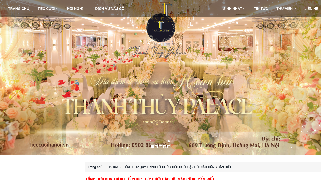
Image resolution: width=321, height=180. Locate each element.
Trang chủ (18, 9)
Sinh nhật (234, 9)
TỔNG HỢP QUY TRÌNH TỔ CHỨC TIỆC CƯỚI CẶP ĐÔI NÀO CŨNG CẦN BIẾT (177, 167)
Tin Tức (261, 9)
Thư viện (286, 9)
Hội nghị (77, 9)
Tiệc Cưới (48, 9)
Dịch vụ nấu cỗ (109, 9)
